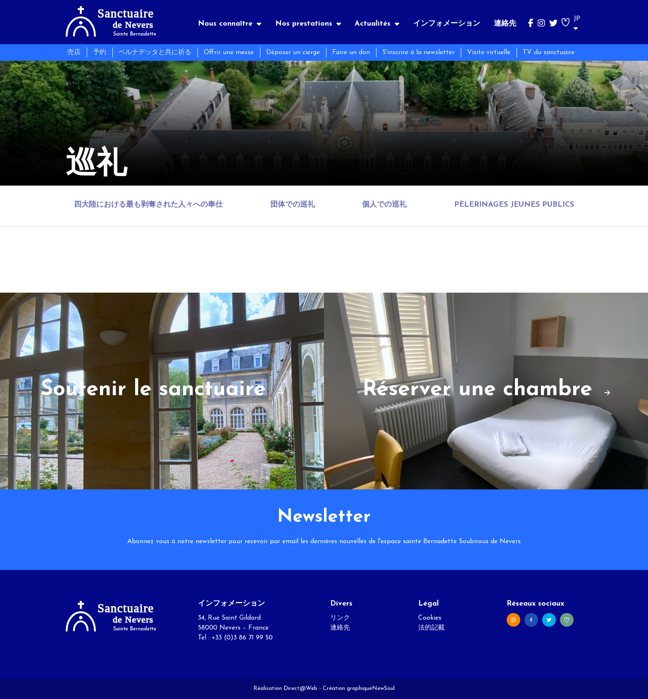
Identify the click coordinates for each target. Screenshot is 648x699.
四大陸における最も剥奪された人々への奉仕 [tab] (148, 205)
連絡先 (505, 24)
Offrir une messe (229, 52)
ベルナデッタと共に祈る (155, 52)
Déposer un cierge (293, 52)
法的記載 (431, 628)
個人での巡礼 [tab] (384, 205)
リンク (340, 618)
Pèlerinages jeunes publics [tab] (514, 205)
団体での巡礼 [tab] (292, 205)
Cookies (429, 618)
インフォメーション (446, 24)
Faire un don (351, 52)
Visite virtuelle (488, 52)
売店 (74, 52)
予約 (99, 52)
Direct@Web (300, 688)
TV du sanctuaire (548, 52)
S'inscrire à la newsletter (418, 52)
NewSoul (383, 688)
